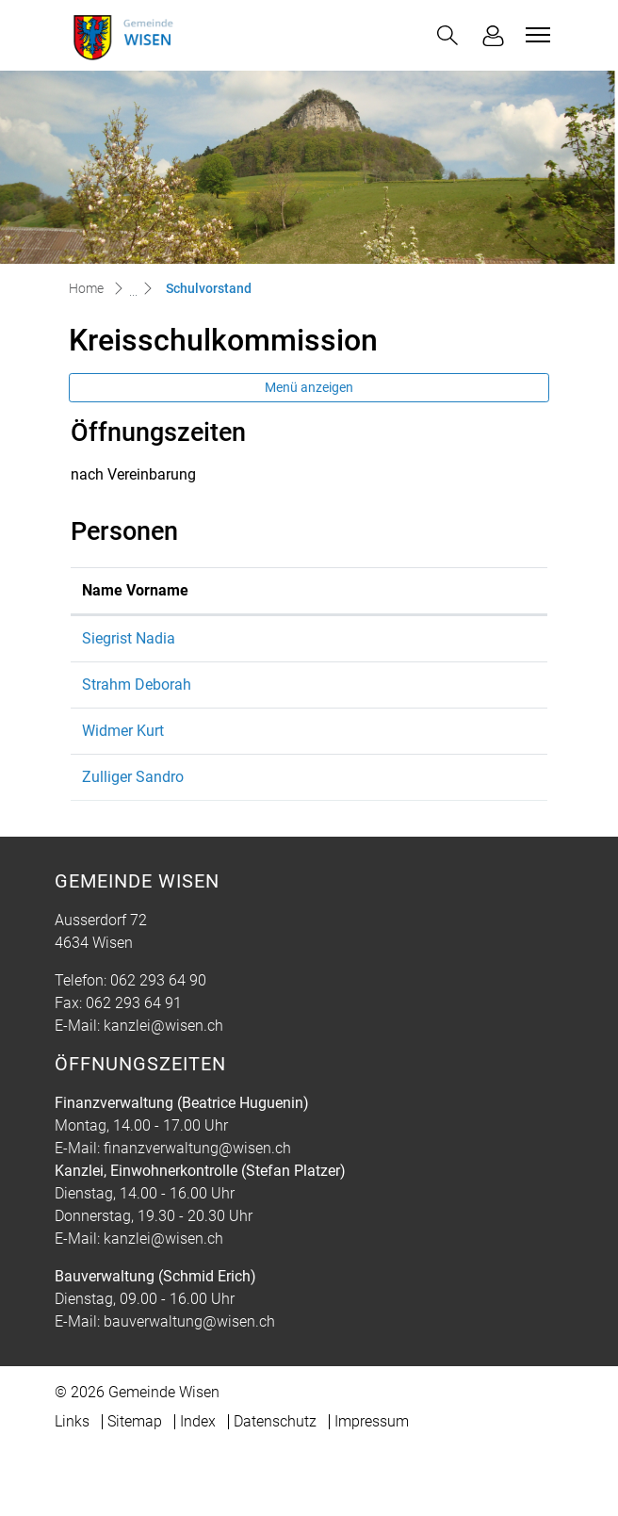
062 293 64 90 (158, 1048)
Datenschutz (275, 1489)
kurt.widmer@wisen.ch (379, 776)
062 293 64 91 (134, 1071)
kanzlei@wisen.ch (163, 1093)
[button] (447, 35)
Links (72, 1489)
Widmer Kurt (123, 776)
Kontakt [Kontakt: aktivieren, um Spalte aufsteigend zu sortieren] (330, 613)
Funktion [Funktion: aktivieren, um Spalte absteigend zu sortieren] (229, 613)
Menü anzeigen (309, 387)
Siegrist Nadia (128, 661)
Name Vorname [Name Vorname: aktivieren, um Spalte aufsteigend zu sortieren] (113, 601)
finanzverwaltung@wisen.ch (197, 1216)
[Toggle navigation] (535, 34)
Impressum (371, 1489)
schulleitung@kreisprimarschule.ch (420, 661)
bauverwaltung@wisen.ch (189, 1389)
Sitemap (134, 1489)
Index (198, 1489)
